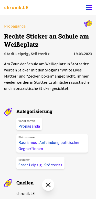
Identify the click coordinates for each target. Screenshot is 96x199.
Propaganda (29, 126)
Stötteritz (53, 164)
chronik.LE (16, 7)
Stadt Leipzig (30, 164)
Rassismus (28, 142)
